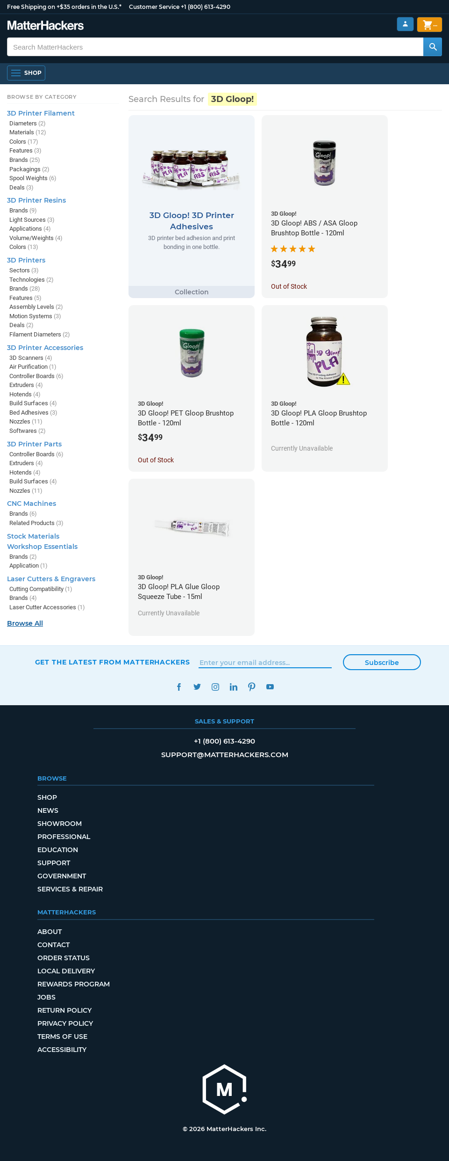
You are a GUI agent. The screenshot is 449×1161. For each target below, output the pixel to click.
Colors (23, 141)
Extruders (26, 384)
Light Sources (32, 219)
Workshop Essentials (42, 546)
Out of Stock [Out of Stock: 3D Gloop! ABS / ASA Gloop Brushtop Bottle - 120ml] (289, 286)
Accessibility (61, 1049)
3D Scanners (30, 357)
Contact (53, 945)
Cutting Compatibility (40, 588)
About (49, 931)
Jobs (46, 997)
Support (53, 863)
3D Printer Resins (36, 200)
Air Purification (33, 366)
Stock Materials (33, 536)
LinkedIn (234, 687)
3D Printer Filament (41, 113)
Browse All (25, 623)
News (47, 810)
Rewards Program (73, 984)
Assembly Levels (36, 306)
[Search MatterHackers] (432, 46)
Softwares (27, 430)
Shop (47, 797)
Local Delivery (66, 971)
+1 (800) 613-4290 (205, 6)
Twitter (197, 687)
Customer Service (154, 6)
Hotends (25, 394)
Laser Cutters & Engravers (51, 579)
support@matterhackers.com (224, 754)
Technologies (31, 279)
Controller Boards (36, 376)
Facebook (179, 687)
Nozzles (26, 421)
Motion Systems (35, 316)
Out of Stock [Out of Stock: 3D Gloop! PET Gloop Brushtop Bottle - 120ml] (156, 460)
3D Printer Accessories (45, 347)
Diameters (27, 123)
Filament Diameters (39, 334)
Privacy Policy (65, 1023)
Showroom (59, 823)
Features (25, 150)
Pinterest (252, 687)
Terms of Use (62, 1036)
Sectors (24, 270)
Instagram (215, 687)
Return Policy (64, 1010)
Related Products (36, 522)
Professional (63, 836)
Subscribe (382, 662)
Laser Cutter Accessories (47, 607)
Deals (21, 187)
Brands (24, 159)
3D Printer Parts (34, 444)
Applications (30, 228)
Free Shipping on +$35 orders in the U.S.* (64, 6)
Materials (27, 132)
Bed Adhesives (33, 412)
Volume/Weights (36, 237)
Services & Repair (70, 889)
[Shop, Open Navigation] (26, 73)
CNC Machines (31, 503)
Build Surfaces (33, 403)
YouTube (270, 687)
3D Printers (26, 260)
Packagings (29, 169)
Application (28, 565)
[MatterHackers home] (224, 1090)
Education (57, 850)
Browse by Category (42, 97)
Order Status (63, 958)
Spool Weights (33, 178)
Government (61, 876)
